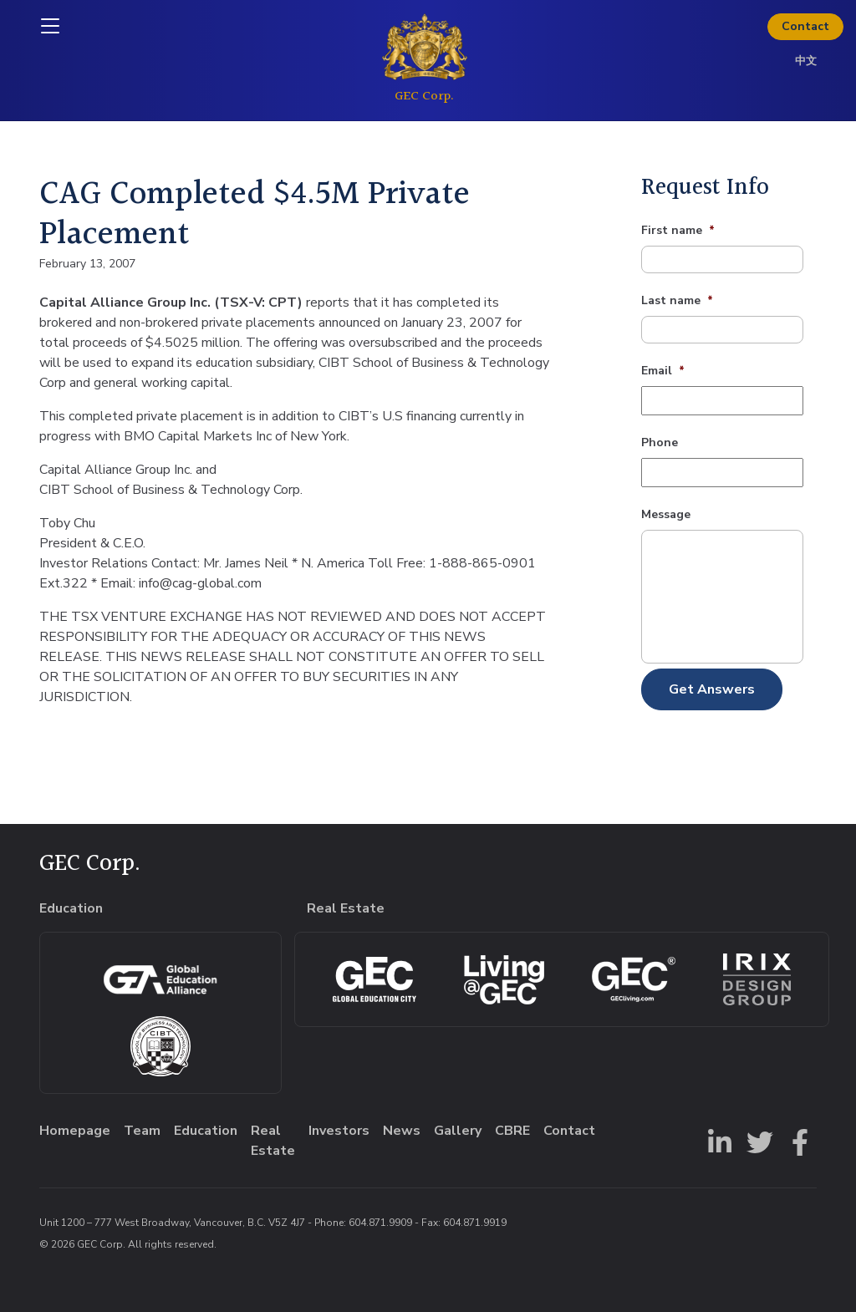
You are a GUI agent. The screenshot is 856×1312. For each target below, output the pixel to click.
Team (142, 1130)
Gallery (458, 1130)
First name (678, 230)
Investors (338, 1130)
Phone (659, 442)
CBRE (512, 1130)
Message (665, 514)
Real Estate (273, 1140)
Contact (805, 26)
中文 (806, 61)
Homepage (74, 1130)
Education (205, 1130)
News (401, 1130)
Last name (677, 300)
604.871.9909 (380, 1222)
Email (663, 371)
